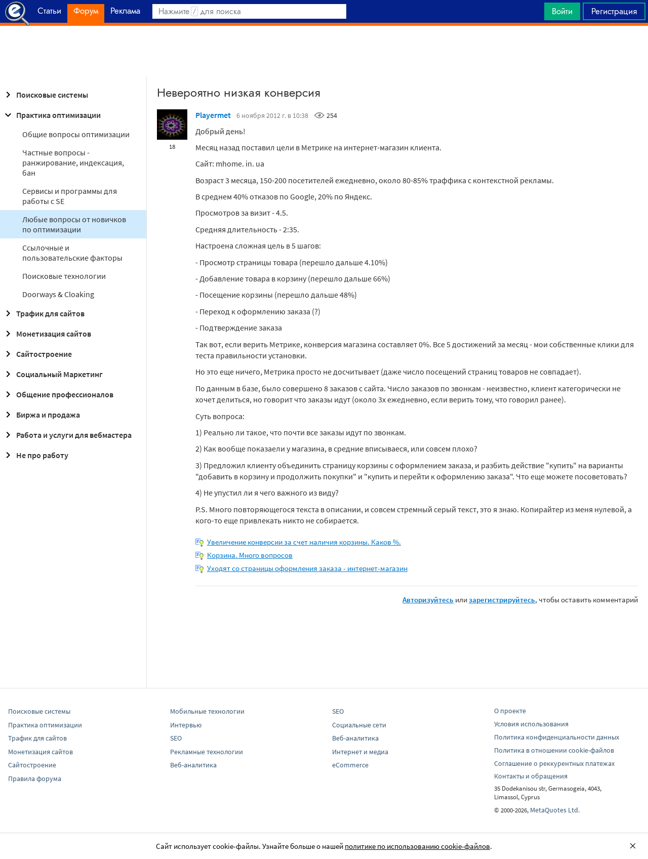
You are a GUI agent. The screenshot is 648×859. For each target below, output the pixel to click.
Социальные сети (359, 724)
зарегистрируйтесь (502, 599)
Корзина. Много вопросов (250, 555)
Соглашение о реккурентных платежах (554, 763)
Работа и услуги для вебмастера (67, 435)
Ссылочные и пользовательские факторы (72, 252)
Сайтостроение (37, 354)
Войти (562, 11)
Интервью (185, 724)
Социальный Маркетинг (52, 374)
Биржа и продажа (41, 414)
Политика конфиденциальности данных (556, 737)
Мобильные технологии (207, 711)
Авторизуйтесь (428, 599)
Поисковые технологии (64, 276)
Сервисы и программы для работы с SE (69, 196)
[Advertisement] (324, 51)
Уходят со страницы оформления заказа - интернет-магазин (307, 568)
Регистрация (614, 11)
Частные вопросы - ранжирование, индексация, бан (73, 162)
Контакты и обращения (531, 776)
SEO (176, 738)
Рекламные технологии (206, 751)
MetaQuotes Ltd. (555, 809)
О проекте (510, 710)
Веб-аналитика (193, 764)
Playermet (213, 115)
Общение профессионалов (57, 394)
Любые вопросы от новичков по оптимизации (74, 224)
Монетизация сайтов (46, 334)
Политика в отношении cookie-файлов (554, 750)
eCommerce (350, 764)
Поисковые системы (45, 95)
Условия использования (531, 723)
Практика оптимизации (51, 115)
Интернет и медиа (360, 751)
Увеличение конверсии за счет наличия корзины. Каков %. (304, 542)
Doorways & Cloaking (58, 294)
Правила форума (34, 778)
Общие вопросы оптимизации (76, 134)
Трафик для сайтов (43, 313)
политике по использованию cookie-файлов (417, 846)
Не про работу (35, 455)
